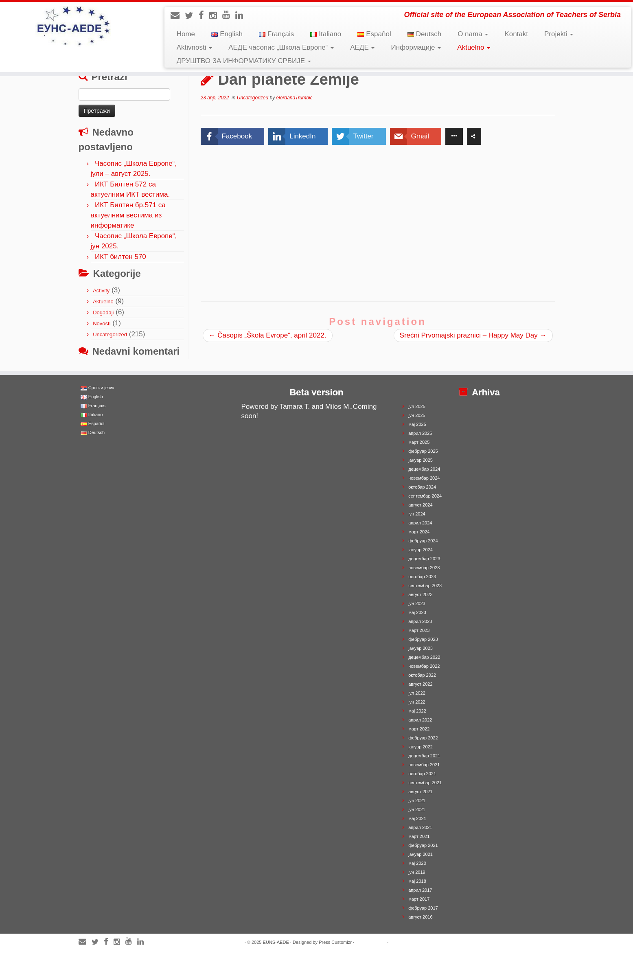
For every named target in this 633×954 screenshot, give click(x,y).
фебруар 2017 (423, 908)
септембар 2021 (425, 782)
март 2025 (418, 442)
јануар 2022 (420, 746)
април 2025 (420, 433)
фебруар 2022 (423, 737)
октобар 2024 (422, 487)
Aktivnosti (194, 47)
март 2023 (418, 630)
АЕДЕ (362, 47)
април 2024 (420, 522)
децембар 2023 (424, 558)
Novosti (101, 323)
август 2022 (420, 684)
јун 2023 (416, 603)
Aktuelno (473, 47)
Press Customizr (335, 942)
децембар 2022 (424, 657)
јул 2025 (416, 406)
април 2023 (420, 621)
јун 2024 (416, 513)
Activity (101, 290)
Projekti (558, 34)
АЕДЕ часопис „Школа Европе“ (281, 47)
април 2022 (420, 719)
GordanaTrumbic (294, 98)
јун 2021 (416, 809)
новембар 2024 (424, 478)
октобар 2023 (422, 576)
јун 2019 (416, 872)
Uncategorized (110, 334)
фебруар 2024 (423, 540)
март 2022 (418, 728)
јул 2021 (416, 800)
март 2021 (418, 836)
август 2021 (420, 791)
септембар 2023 (425, 585)
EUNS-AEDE (276, 942)
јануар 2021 (420, 854)
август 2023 (420, 594)
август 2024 (420, 504)
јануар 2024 (420, 549)
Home (186, 34)
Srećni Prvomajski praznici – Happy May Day (473, 335)
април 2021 (420, 827)
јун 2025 (416, 415)
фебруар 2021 (423, 845)
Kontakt (516, 34)
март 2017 (418, 899)
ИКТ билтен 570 (120, 257)
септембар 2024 (425, 495)
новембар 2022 (424, 666)
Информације (416, 47)
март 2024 (418, 531)
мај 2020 (417, 863)
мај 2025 (417, 424)
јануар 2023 (420, 648)
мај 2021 (417, 818)
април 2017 (420, 890)
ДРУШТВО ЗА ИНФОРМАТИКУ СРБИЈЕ (244, 61)
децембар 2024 (424, 469)
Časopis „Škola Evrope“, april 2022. (267, 335)
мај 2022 (417, 710)
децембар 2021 (424, 755)
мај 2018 (417, 881)
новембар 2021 (424, 764)
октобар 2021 (422, 773)
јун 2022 (416, 702)
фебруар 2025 (423, 451)
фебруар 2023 (423, 639)
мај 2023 (417, 612)
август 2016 (420, 917)
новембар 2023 (424, 567)
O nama (473, 34)
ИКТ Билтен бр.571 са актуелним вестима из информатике (128, 215)
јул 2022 (416, 693)
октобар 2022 (422, 675)
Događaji (103, 312)
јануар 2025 (420, 460)
